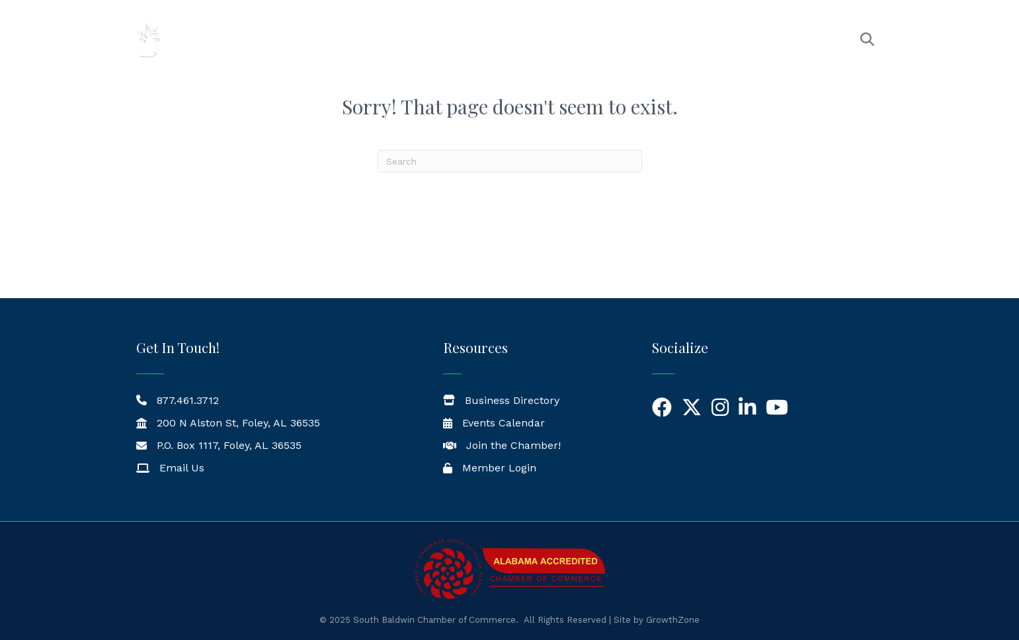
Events (612, 40)
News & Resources (704, 40)
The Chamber (455, 40)
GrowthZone (673, 620)
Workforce (806, 40)
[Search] (510, 161)
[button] (867, 40)
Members (543, 40)
